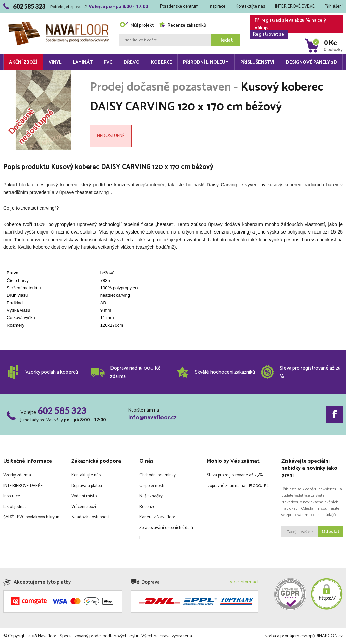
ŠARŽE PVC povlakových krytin (31, 517)
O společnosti (151, 485)
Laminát (83, 62)
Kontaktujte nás (250, 6)
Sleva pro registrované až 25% (235, 475)
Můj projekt (136, 25)
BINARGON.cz (329, 636)
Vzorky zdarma (17, 475)
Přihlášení (334, 6)
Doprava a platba (86, 485)
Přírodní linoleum (206, 62)
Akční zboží (23, 62)
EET (142, 538)
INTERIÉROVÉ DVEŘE (295, 6)
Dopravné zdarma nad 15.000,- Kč (238, 485)
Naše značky (151, 496)
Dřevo (132, 62)
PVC (108, 62)
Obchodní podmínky (157, 475)
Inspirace (217, 6)
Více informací (244, 582)
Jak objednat (14, 506)
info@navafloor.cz (152, 417)
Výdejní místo (84, 496)
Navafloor (58, 24)
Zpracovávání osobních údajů (166, 527)
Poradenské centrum (179, 6)
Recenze (147, 506)
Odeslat (330, 532)
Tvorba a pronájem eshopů (289, 636)
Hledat (225, 40)
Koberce (161, 62)
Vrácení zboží (83, 506)
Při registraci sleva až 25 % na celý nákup (288, 25)
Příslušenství (257, 62)
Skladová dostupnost (90, 517)
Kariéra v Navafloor (157, 517)
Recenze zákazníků (182, 25)
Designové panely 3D (311, 62)
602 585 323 (62, 410)
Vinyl (55, 62)
